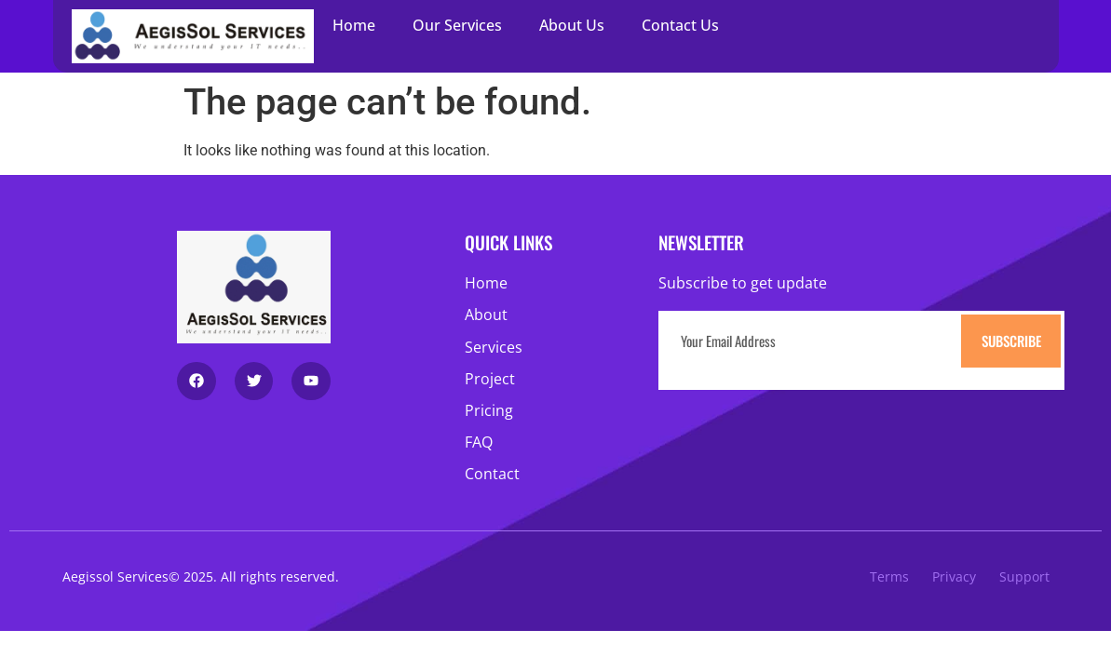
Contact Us (680, 25)
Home (353, 25)
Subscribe (1011, 340)
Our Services (457, 25)
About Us (571, 25)
